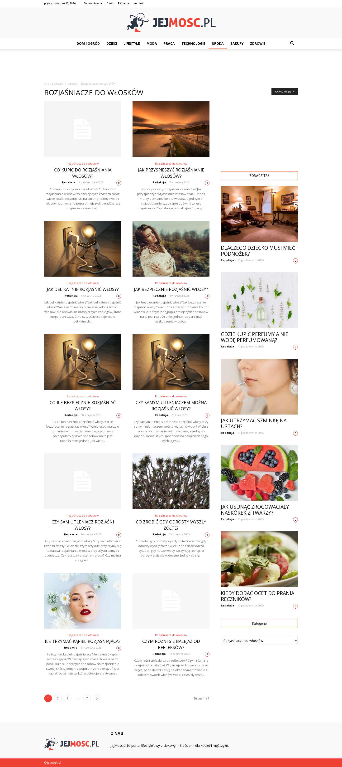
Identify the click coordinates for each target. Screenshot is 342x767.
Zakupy (236, 43)
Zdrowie (258, 43)
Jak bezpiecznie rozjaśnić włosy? (171, 289)
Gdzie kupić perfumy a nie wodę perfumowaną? (254, 337)
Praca (169, 43)
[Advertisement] (171, 65)
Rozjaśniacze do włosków (83, 163)
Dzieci (111, 43)
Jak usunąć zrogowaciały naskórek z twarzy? (255, 509)
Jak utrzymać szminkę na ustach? (254, 423)
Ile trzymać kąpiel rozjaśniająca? (82, 641)
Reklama (123, 3)
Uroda (218, 43)
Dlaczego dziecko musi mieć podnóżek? (258, 250)
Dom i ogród (88, 43)
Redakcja (68, 182)
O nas (110, 3)
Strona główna (93, 3)
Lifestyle (132, 43)
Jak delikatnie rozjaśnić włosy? (83, 289)
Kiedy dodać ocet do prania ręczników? (257, 596)
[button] (292, 43)
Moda (152, 43)
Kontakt (138, 3)
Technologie (193, 43)
